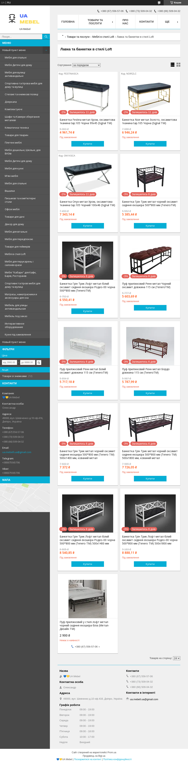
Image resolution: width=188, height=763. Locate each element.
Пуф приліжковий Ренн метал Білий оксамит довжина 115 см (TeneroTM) (84, 370)
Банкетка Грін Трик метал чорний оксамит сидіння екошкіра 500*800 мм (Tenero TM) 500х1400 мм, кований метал (87, 454)
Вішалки (10, 191)
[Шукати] (46, 36)
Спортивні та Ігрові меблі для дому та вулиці (22, 285)
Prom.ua (112, 752)
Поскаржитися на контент (87, 759)
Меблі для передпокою (19, 239)
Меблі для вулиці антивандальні (15, 74)
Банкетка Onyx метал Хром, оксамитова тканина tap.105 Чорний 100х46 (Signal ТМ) (87, 203)
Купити (87, 143)
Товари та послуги (95, 22)
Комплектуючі (13, 109)
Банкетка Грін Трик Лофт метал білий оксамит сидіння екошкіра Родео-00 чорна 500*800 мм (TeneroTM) (87, 287)
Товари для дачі (14, 216)
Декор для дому (14, 224)
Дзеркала (11, 101)
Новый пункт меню (14, 50)
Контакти (146, 21)
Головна (68, 21)
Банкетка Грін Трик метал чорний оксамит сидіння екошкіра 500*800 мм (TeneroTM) (150, 203)
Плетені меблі (13, 142)
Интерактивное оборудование (14, 325)
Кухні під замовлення (18, 334)
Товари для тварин (16, 135)
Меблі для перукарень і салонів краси (19, 263)
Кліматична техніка (17, 127)
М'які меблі (11, 176)
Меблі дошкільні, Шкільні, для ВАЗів (22, 151)
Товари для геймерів (17, 246)
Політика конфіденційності (117, 759)
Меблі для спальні (15, 57)
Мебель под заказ (16, 316)
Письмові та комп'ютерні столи (20, 200)
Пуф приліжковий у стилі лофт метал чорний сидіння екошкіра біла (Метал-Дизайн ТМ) (84, 625)
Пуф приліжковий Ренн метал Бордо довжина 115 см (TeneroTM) (146, 370)
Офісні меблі (12, 209)
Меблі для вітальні (16, 231)
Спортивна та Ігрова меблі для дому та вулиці (23, 85)
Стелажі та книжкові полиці (21, 94)
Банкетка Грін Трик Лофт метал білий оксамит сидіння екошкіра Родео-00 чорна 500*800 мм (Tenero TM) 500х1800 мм (149, 540)
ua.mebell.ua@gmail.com (16, 452)
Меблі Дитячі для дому (18, 65)
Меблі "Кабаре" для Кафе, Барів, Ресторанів (20, 274)
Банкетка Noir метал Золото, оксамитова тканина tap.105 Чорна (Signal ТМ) (149, 121)
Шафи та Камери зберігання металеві (22, 118)
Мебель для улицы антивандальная (16, 306)
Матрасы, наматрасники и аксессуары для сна (21, 296)
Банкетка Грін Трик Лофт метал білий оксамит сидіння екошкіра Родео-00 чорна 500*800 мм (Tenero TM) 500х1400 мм (87, 540)
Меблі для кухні (14, 168)
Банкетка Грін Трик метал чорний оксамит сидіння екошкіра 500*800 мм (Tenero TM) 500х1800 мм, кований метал (150, 454)
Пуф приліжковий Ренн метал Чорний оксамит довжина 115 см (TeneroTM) (146, 285)
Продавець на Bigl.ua (94, 756)
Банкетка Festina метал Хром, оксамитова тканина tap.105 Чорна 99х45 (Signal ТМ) (87, 121)
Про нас (125, 22)
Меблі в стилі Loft (15, 254)
